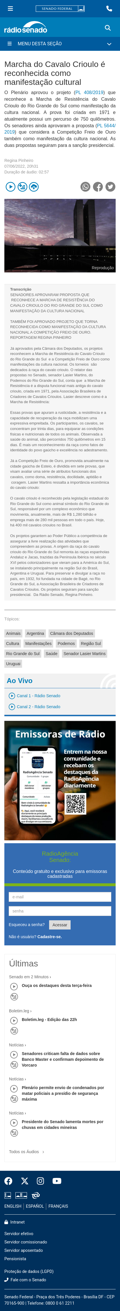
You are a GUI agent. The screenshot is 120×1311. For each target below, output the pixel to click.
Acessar (60, 925)
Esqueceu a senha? (27, 924)
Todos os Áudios (27, 1150)
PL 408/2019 (89, 92)
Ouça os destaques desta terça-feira (57, 985)
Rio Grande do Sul (23, 653)
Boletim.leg (19, 1011)
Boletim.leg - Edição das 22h (49, 1019)
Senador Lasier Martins (85, 653)
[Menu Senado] (10, 9)
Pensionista (15, 1258)
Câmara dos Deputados (71, 633)
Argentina (35, 633)
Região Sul (91, 643)
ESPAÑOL (35, 1206)
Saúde (51, 653)
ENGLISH (13, 1206)
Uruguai (13, 663)
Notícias (16, 1045)
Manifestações (38, 643)
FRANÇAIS (58, 1206)
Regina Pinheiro (18, 160)
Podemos (66, 643)
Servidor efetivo (18, 1233)
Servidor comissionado (25, 1242)
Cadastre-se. (49, 936)
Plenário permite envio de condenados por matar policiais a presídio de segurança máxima (63, 1093)
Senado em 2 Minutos (29, 977)
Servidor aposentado (23, 1250)
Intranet (14, 1222)
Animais (13, 633)
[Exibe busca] (108, 28)
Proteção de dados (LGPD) (29, 1271)
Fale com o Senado (25, 1280)
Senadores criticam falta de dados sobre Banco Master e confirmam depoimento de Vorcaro (63, 1059)
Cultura (12, 643)
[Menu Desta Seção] (60, 44)
